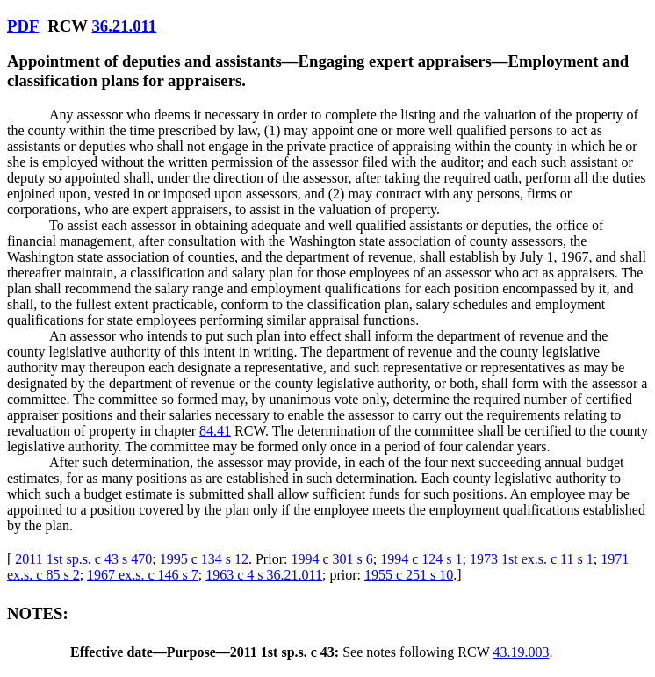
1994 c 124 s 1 (421, 558)
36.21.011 (123, 26)
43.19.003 (521, 652)
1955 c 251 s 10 (408, 574)
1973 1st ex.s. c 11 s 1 (532, 558)
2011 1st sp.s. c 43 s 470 (83, 558)
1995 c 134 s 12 (204, 558)
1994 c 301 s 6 (331, 558)
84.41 (215, 430)
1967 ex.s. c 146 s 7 (142, 574)
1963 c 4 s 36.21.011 (263, 574)
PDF (23, 26)
